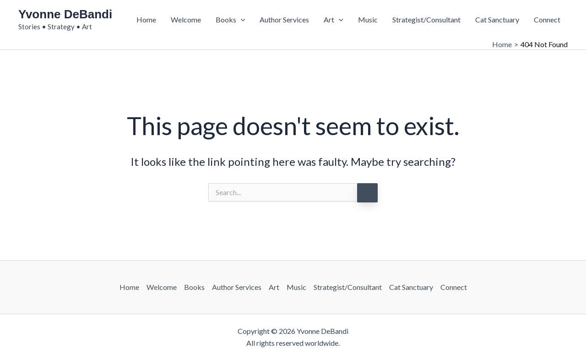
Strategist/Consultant (426, 19)
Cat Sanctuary (497, 19)
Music (368, 19)
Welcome (186, 19)
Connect (547, 19)
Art (333, 19)
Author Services (284, 19)
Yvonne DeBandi (65, 14)
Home (146, 19)
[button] (240, 19)
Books (230, 19)
